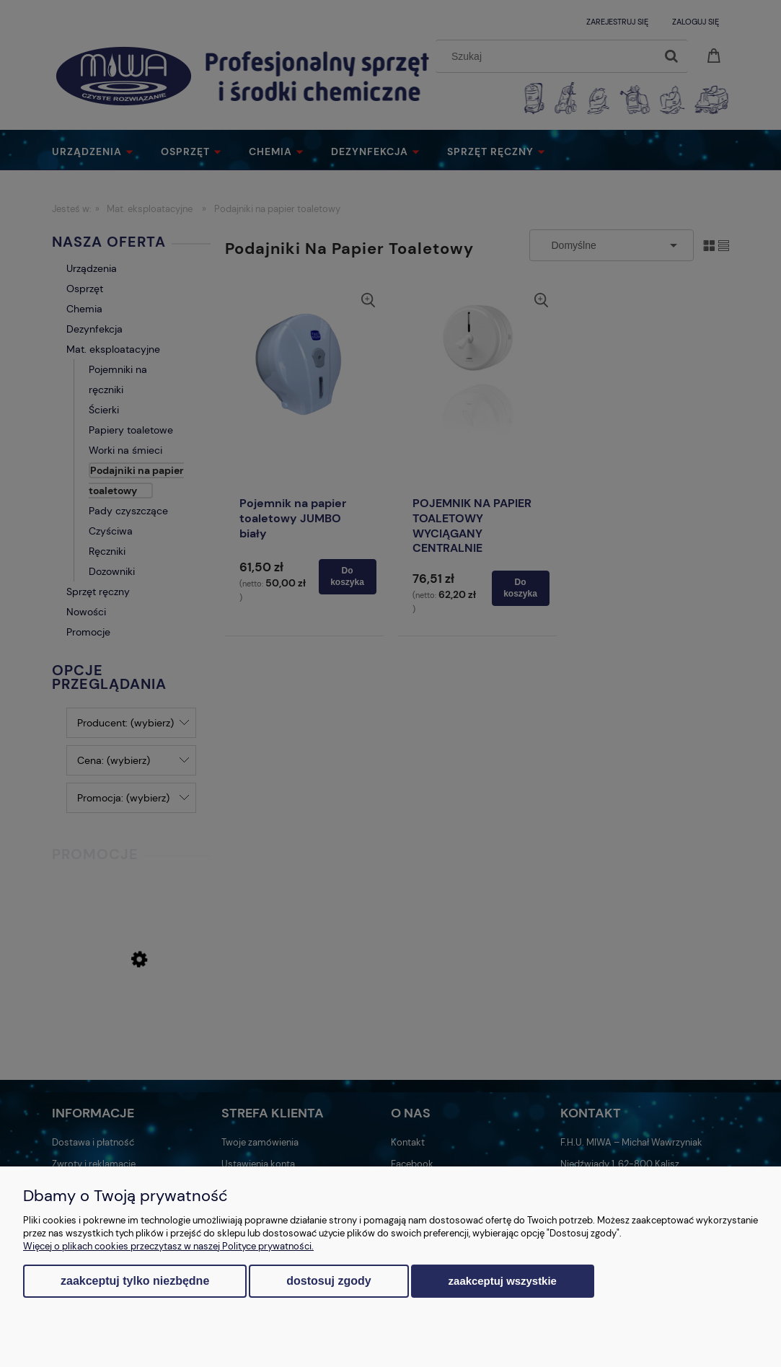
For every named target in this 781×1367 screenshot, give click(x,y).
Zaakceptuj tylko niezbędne (135, 1281)
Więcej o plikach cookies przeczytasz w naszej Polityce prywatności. (168, 1246)
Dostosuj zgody (328, 1281)
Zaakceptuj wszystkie (503, 1281)
